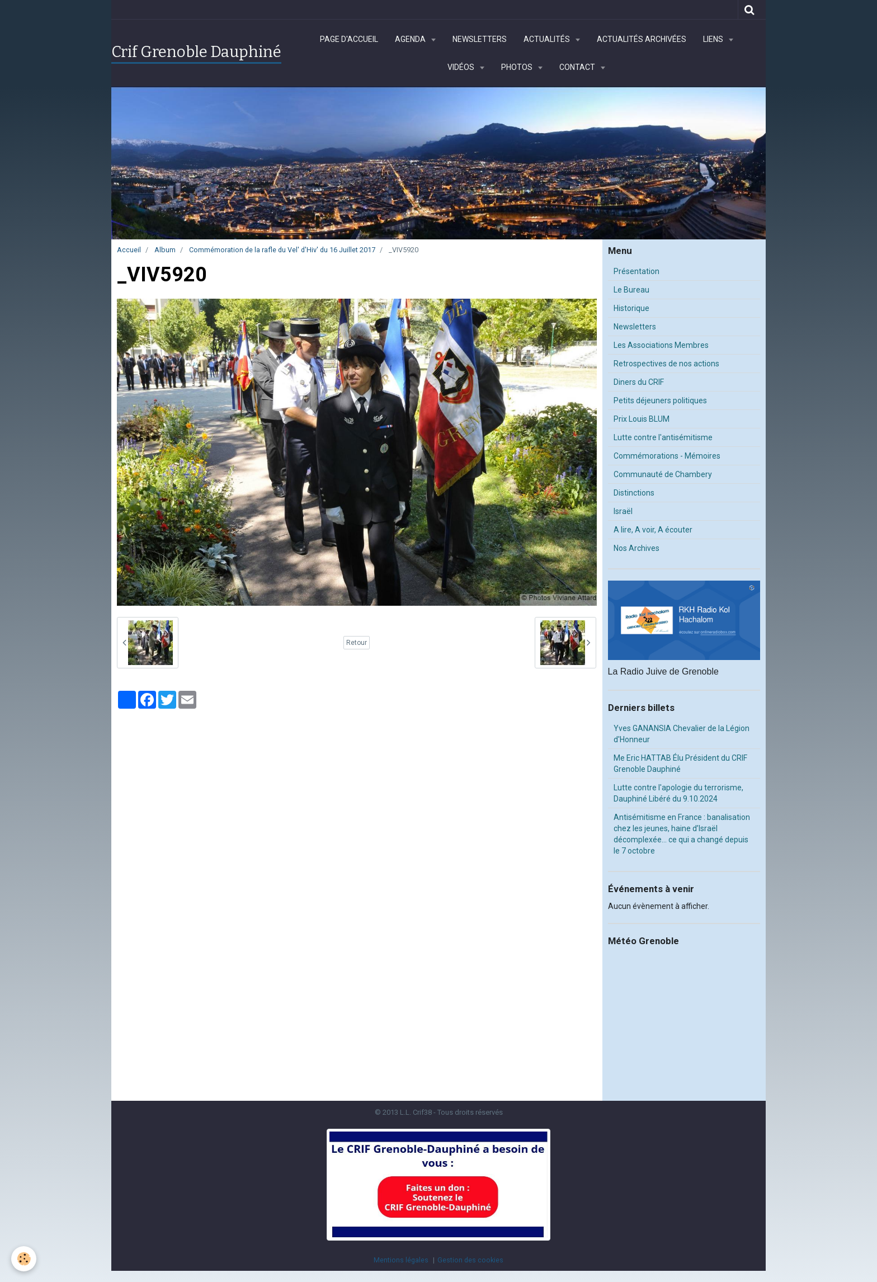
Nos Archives (636, 548)
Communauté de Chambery (663, 474)
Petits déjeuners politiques (660, 400)
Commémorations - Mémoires (667, 455)
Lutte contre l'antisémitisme (663, 437)
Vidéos (461, 67)
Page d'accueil (349, 39)
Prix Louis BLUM (641, 418)
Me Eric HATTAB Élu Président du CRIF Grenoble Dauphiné (680, 763)
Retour (356, 643)
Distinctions (634, 492)
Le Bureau (631, 289)
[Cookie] (23, 1258)
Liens (714, 39)
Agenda (411, 39)
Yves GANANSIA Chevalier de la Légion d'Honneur (681, 734)
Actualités (548, 39)
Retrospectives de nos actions (666, 363)
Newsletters (479, 39)
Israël (623, 511)
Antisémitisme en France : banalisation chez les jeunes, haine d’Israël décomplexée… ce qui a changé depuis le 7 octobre (682, 834)
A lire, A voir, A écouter (653, 529)
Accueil (129, 250)
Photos (517, 67)
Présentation (636, 271)
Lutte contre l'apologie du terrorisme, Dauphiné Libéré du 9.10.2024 (678, 793)
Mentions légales (401, 1260)
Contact (578, 67)
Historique (631, 308)
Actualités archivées (641, 39)
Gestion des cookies (470, 1260)
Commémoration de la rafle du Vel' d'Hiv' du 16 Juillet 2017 (282, 250)
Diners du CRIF (639, 382)
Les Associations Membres (661, 345)
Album (165, 250)
